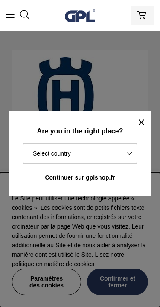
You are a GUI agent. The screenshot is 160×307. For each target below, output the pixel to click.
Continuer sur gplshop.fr (80, 177)
